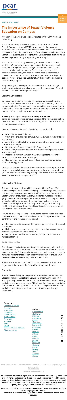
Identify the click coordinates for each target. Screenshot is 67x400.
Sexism (6, 325)
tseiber (35, 329)
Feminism (7, 308)
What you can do (10, 330)
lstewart (35, 338)
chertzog (35, 345)
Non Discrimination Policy (33, 371)
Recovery (7, 321)
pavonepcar (37, 318)
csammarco (36, 323)
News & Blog (14, 22)
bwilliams (36, 343)
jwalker (35, 340)
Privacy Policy (33, 368)
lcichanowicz (37, 325)
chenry (35, 356)
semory (35, 349)
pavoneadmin (37, 312)
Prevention (8, 319)
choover (35, 332)
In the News (8, 310)
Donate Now (62, 18)
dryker (34, 336)
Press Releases (9, 317)
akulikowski (36, 314)
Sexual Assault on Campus (14, 328)
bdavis (35, 347)
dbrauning (36, 327)
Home (4, 22)
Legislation (8, 312)
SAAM (6, 323)
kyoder (35, 320)
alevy (34, 351)
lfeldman (35, 316)
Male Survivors (9, 314)
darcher (35, 354)
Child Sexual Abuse (11, 306)
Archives (62, 319)
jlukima (35, 334)
